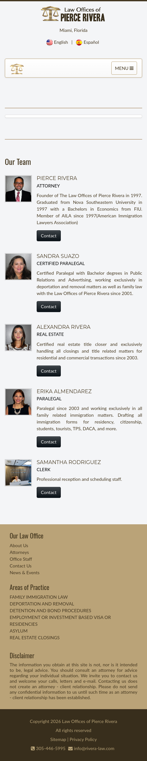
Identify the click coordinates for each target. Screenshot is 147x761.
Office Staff (21, 559)
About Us (19, 545)
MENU (125, 69)
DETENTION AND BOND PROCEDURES (50, 610)
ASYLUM (19, 630)
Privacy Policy (82, 739)
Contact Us (21, 565)
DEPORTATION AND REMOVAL (42, 603)
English (61, 42)
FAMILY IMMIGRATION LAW (39, 597)
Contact (49, 235)
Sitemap (58, 739)
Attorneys (19, 552)
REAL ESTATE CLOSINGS (35, 637)
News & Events (25, 572)
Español (91, 42)
